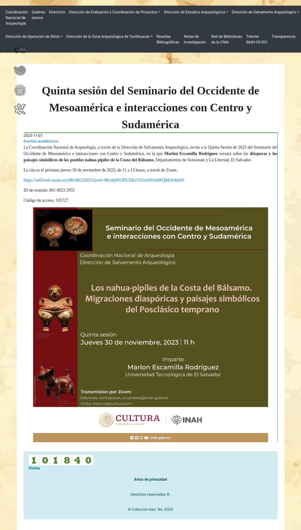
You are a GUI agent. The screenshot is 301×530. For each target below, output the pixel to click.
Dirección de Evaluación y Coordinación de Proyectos (113, 12)
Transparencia (283, 36)
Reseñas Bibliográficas (167, 39)
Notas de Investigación (195, 39)
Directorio (57, 12)
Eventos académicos (41, 141)
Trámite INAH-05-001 (257, 39)
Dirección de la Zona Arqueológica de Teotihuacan (108, 36)
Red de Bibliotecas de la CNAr (226, 39)
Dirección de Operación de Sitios (33, 36)
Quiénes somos (38, 15)
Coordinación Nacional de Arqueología (17, 18)
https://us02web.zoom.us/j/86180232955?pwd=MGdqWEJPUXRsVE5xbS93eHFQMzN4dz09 (104, 180)
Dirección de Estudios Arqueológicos (194, 12)
